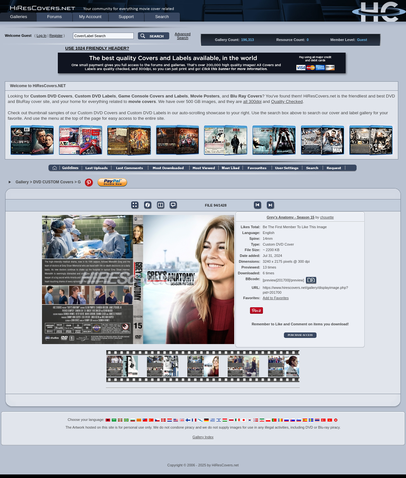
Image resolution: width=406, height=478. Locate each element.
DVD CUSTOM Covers (53, 182)
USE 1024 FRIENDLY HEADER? (97, 48)
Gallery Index (203, 437)
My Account (90, 16)
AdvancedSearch (183, 36)
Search (162, 16)
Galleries (18, 16)
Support (126, 16)
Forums (54, 16)
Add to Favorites (276, 298)
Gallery (22, 182)
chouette (327, 217)
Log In (41, 35)
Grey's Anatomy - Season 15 (291, 217)
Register (56, 35)
